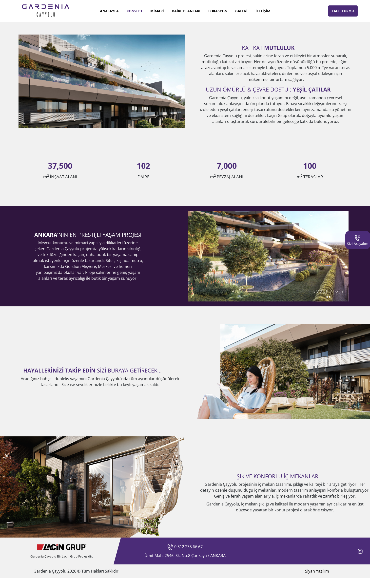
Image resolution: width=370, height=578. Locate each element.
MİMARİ (157, 11)
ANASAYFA (109, 11)
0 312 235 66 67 (185, 546)
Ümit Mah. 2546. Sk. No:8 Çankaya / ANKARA (185, 555)
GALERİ (241, 11)
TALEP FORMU (343, 11)
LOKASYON (217, 11)
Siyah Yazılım (317, 571)
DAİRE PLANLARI (186, 11)
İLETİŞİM (262, 11)
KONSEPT (134, 11)
